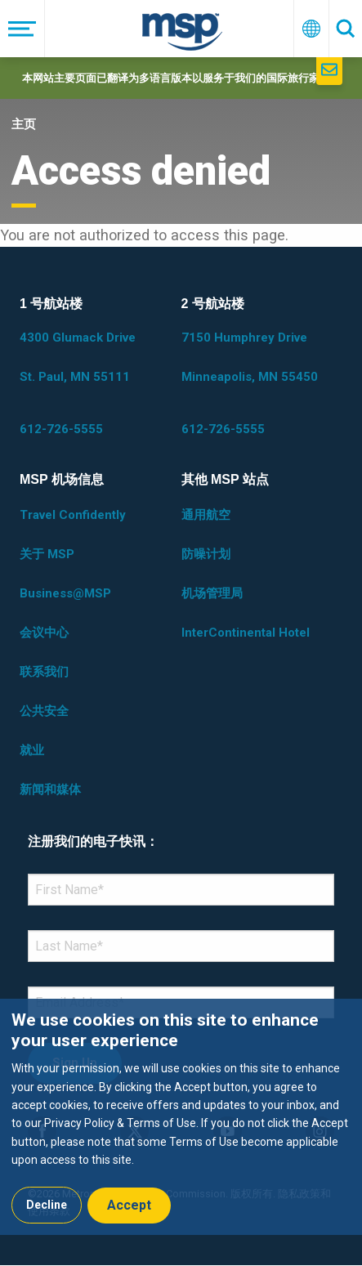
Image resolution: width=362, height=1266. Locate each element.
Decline (46, 1204)
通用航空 (205, 515)
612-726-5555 (61, 429)
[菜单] (22, 28)
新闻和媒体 (50, 789)
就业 (32, 750)
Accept (129, 1205)
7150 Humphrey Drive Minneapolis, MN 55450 (249, 357)
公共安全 (44, 711)
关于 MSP (47, 554)
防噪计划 (205, 554)
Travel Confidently (73, 515)
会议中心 (44, 632)
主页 (23, 124)
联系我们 (44, 671)
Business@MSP (65, 593)
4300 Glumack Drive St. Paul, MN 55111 (78, 357)
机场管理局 (212, 593)
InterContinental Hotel (245, 632)
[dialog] (181, 1117)
